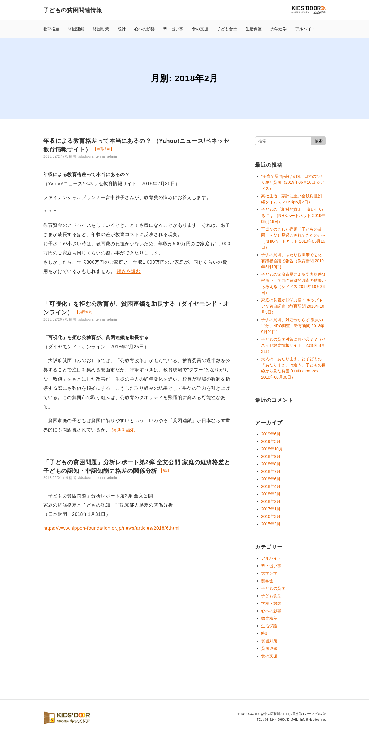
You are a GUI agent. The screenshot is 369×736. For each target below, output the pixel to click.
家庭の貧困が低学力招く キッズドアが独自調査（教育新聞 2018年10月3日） (292, 306)
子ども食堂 (227, 29)
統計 (122, 29)
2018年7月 (270, 471)
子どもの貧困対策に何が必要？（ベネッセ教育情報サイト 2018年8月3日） (293, 345)
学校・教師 (271, 603)
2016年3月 (270, 516)
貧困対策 (101, 29)
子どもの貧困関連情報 (72, 10)
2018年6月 (270, 479)
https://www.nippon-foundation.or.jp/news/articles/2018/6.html (111, 528)
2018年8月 (270, 464)
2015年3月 (270, 524)
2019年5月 (270, 441)
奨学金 (267, 580)
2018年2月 (270, 501)
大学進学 (278, 29)
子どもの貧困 (273, 588)
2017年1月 (270, 509)
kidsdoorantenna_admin (97, 156)
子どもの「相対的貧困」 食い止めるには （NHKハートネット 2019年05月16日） (293, 215)
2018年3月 (270, 494)
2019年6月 (270, 434)
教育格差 (51, 29)
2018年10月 (272, 449)
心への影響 (144, 29)
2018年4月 (270, 486)
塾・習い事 (173, 29)
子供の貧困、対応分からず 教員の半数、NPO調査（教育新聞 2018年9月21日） (292, 325)
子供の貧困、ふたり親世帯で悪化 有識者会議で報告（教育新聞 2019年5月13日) (292, 260)
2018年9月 (270, 456)
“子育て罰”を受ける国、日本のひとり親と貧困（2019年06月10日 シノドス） (293, 182)
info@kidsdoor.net (313, 719)
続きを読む (129, 271)
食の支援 (200, 29)
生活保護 (254, 29)
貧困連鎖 (76, 29)
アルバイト (305, 29)
